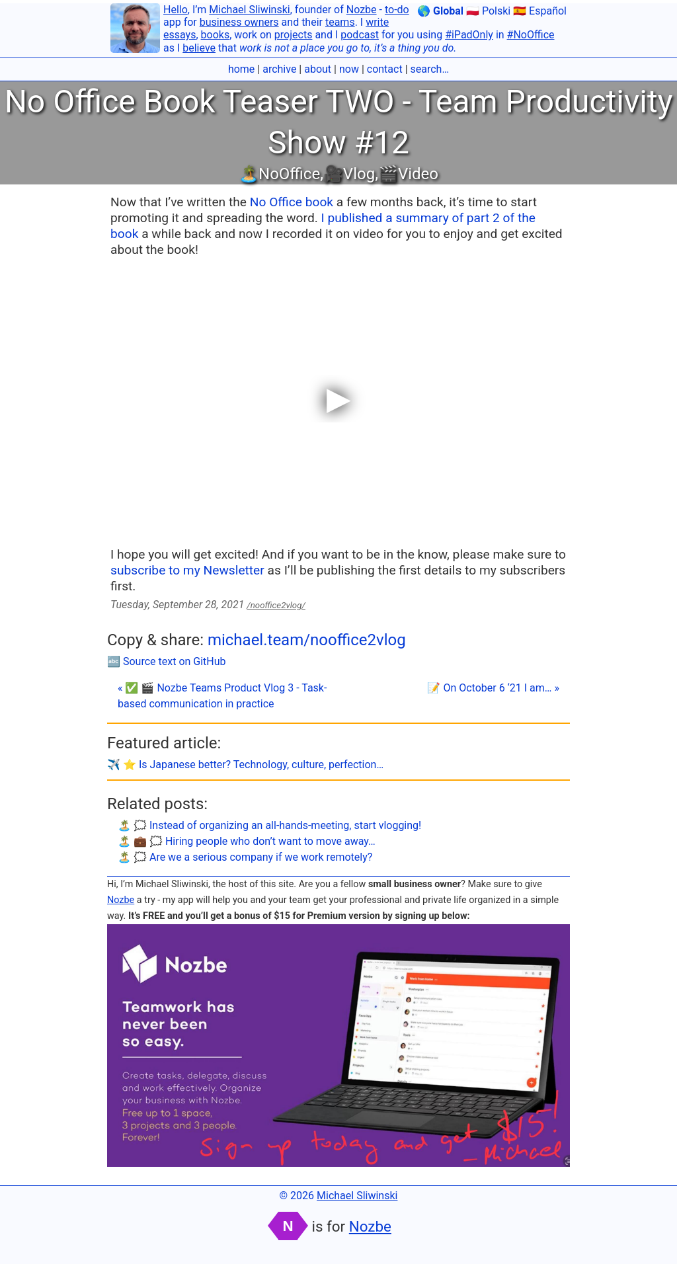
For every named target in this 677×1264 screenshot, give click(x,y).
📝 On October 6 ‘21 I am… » (493, 688)
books (215, 34)
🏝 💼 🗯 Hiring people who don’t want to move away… (247, 841)
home (241, 69)
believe (199, 48)
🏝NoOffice (279, 174)
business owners (239, 22)
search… (430, 69)
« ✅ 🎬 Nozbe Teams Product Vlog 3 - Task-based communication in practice (222, 696)
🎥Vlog (349, 174)
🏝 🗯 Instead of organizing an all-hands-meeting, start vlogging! (269, 825)
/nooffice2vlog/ (276, 605)
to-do (397, 9)
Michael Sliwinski (249, 9)
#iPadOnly (469, 34)
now (349, 69)
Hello (175, 9)
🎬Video (408, 174)
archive (279, 69)
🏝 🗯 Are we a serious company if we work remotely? (245, 857)
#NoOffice (531, 34)
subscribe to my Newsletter (187, 570)
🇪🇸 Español (540, 11)
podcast (359, 34)
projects (293, 34)
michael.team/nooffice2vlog (307, 640)
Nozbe (361, 9)
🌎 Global (440, 11)
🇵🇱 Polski (488, 11)
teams (340, 22)
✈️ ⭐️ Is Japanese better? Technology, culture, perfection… (245, 764)
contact (385, 69)
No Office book (291, 202)
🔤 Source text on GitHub (166, 661)
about (317, 69)
